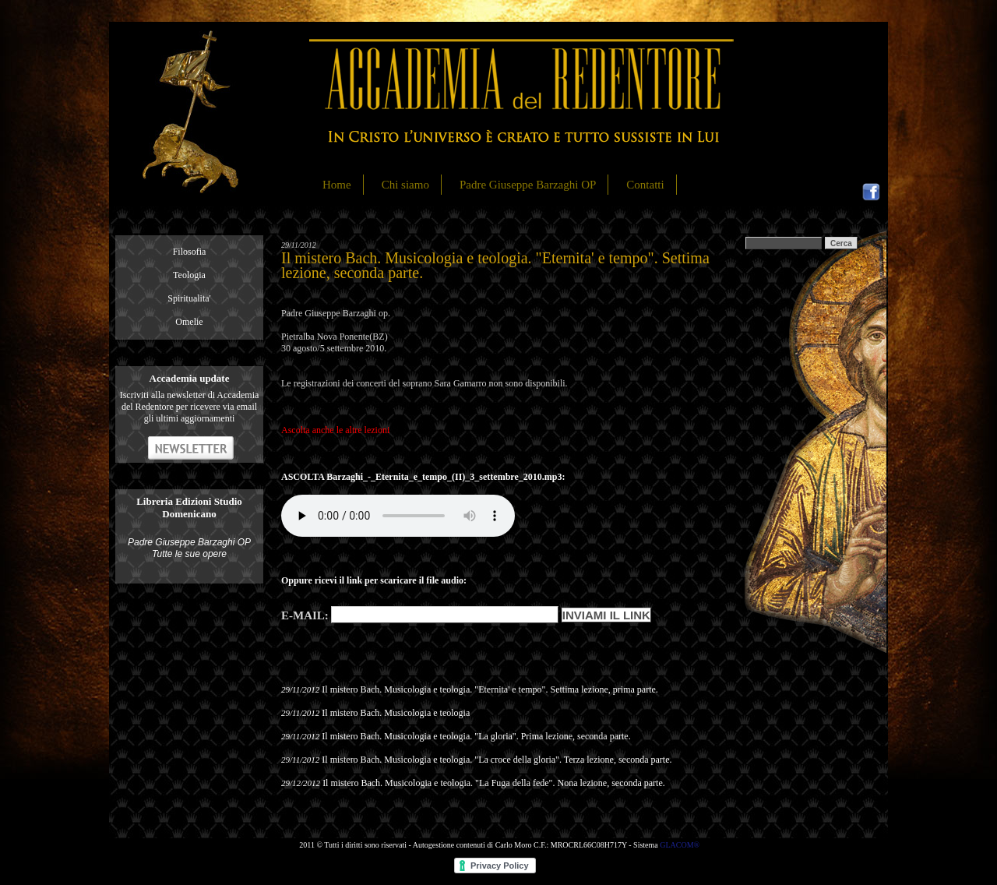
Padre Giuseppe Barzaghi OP (528, 184)
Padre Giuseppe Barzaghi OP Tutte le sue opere (189, 548)
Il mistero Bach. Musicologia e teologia (396, 712)
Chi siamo (405, 184)
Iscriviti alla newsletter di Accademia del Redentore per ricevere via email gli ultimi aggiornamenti (189, 407)
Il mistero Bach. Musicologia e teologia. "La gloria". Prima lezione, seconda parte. (476, 736)
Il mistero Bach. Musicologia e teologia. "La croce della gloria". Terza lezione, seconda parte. (496, 759)
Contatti (645, 184)
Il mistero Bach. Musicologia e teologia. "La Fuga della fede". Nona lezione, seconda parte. (493, 782)
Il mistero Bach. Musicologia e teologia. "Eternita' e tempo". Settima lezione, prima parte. (490, 689)
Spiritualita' (189, 298)
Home (336, 184)
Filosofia (189, 251)
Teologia (189, 275)
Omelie (189, 321)
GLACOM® (679, 845)
